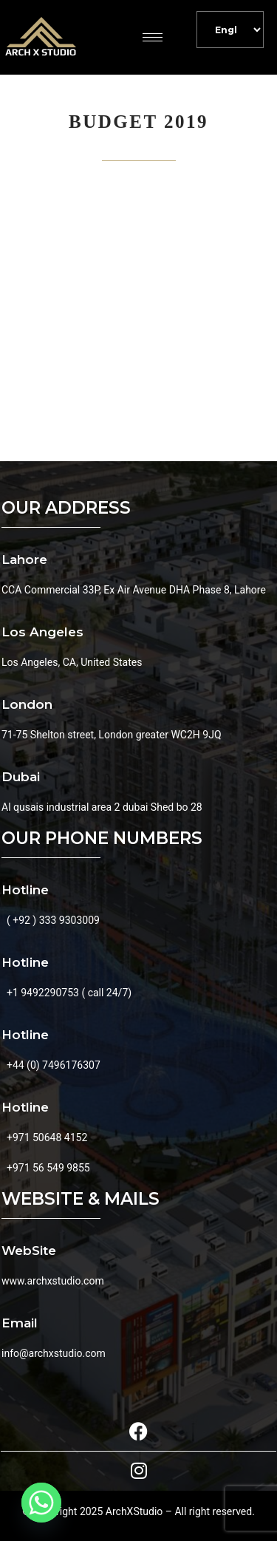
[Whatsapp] (41, 1503)
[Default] (230, 29)
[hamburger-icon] (152, 37)
